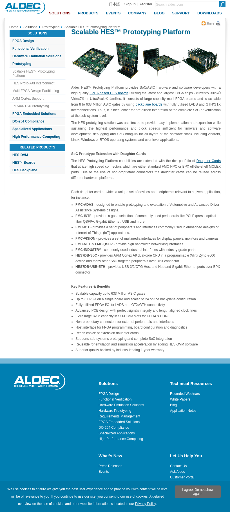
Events (104, 472)
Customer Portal (182, 477)
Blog (173, 405)
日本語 (114, 4)
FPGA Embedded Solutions (34, 114)
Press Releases (110, 466)
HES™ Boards (23, 163)
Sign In (129, 4)
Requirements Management (119, 416)
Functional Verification (30, 49)
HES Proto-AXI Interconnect (33, 83)
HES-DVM (20, 155)
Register (145, 4)
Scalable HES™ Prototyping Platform (33, 73)
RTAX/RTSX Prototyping (30, 106)
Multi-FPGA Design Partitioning (35, 91)
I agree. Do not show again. (197, 492)
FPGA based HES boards (109, 93)
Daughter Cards (208, 161)
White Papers (180, 399)
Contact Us (178, 466)
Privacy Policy (145, 504)
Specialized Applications (32, 129)
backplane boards (148, 104)
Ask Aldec (177, 472)
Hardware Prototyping (115, 411)
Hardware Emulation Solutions (36, 56)
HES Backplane (24, 170)
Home (13, 27)
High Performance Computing (36, 137)
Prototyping (21, 64)
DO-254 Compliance (28, 121)
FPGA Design (23, 41)
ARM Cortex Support (28, 98)
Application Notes (183, 411)
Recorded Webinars (185, 394)
